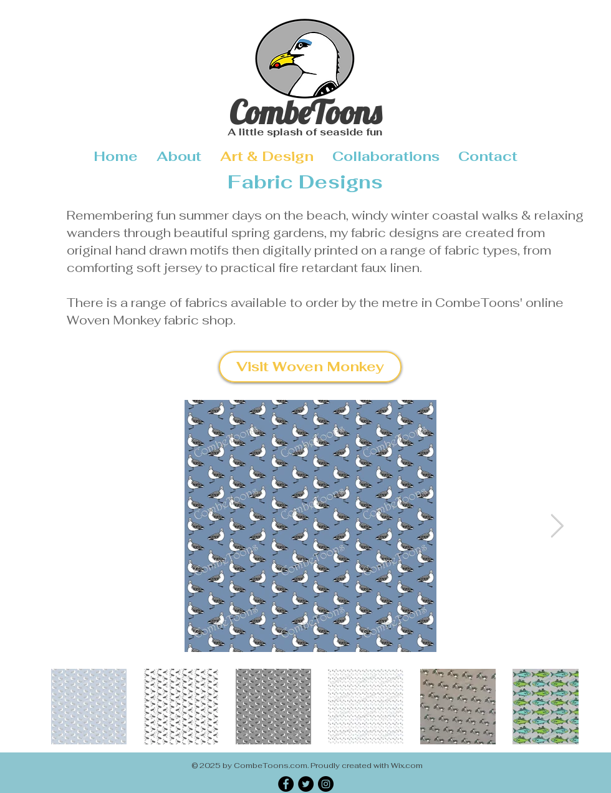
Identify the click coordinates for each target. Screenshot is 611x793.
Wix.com (407, 766)
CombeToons (305, 112)
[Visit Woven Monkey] (310, 366)
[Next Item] (556, 526)
